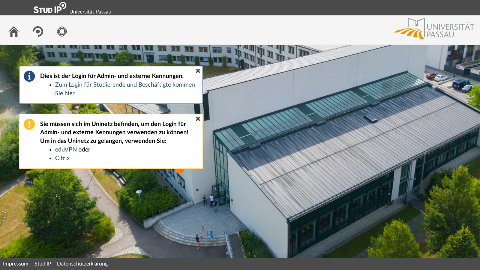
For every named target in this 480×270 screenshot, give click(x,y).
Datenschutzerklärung (82, 264)
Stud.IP (42, 264)
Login (471, 7)
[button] (198, 71)
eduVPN (66, 150)
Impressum (15, 264)
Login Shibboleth (432, 7)
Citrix (62, 158)
